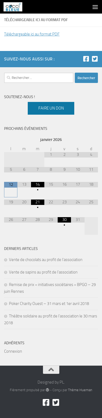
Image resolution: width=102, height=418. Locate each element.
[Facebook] (86, 59)
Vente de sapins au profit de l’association (43, 272)
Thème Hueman (80, 390)
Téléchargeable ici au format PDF (32, 34)
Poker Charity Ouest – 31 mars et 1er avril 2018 (49, 303)
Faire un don (51, 108)
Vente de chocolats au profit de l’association (45, 259)
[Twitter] (94, 59)
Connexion (13, 351)
